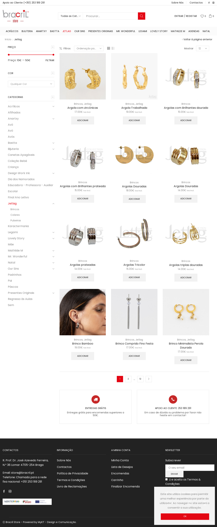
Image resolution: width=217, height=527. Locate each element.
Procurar (141, 16)
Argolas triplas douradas (186, 265)
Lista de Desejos (122, 467)
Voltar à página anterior (197, 39)
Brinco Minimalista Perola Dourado (186, 346)
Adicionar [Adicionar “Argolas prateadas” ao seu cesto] (82, 277)
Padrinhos (14, 275)
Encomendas (120, 473)
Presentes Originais (100, 31)
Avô (10, 125)
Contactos (196, 2)
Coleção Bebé (17, 161)
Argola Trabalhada (134, 108)
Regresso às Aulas (20, 299)
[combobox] (31, 84)
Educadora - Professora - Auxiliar (30, 185)
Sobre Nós (177, 2)
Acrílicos (12, 31)
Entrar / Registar (186, 16)
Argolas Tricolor (134, 265)
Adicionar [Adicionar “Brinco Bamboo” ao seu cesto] (82, 356)
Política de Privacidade (72, 473)
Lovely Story (159, 31)
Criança (13, 167)
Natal (206, 31)
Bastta (54, 31)
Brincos (78, 104)
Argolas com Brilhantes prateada (83, 186)
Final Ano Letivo (18, 197)
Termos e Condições (71, 480)
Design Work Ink (19, 173)
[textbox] (28, 84)
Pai (10, 281)
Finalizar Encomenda (125, 486)
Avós (11, 137)
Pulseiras (15, 220)
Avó (10, 131)
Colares (15, 215)
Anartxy (41, 31)
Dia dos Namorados (21, 179)
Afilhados (14, 112)
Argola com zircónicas (82, 108)
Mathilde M (178, 31)
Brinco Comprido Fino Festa (134, 344)
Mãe (11, 244)
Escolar (13, 191)
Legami (143, 31)
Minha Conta (120, 460)
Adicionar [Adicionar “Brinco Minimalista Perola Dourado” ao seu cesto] (186, 360)
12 (140, 378)
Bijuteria (27, 31)
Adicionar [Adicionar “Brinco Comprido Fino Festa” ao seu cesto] (134, 356)
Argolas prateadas (82, 265)
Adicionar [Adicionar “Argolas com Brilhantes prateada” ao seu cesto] (82, 198)
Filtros (65, 48)
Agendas (193, 31)
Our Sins (79, 31)
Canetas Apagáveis (21, 155)
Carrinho (117, 480)
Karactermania (18, 226)
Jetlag (66, 31)
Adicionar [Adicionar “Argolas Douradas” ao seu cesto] (134, 199)
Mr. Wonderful (125, 31)
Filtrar (50, 60)
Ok (184, 516)
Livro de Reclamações (72, 486)
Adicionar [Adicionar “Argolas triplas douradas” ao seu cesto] (186, 277)
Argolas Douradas (134, 186)
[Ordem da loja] (89, 48)
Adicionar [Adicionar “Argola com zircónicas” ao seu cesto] (82, 120)
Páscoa (13, 287)
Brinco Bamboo (82, 344)
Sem (11, 305)
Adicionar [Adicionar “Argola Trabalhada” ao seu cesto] (134, 120)
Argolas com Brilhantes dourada (186, 108)
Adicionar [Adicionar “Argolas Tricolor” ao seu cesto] (134, 277)
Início (8, 39)
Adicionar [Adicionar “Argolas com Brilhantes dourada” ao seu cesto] (186, 120)
